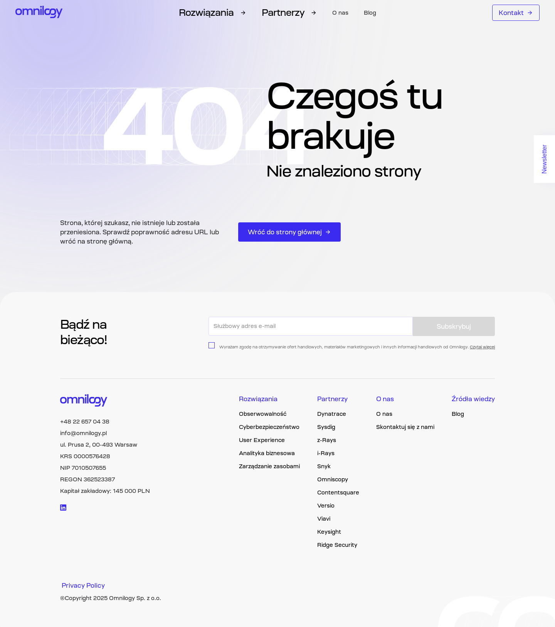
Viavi (323, 518)
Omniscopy (332, 479)
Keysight (329, 532)
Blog (370, 12)
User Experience (262, 440)
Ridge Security (337, 545)
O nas (340, 12)
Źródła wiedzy (473, 399)
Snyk (324, 466)
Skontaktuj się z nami (405, 427)
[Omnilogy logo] (39, 13)
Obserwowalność (262, 414)
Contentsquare (338, 492)
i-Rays (326, 453)
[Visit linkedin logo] (63, 507)
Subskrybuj (454, 326)
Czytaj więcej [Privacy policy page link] (482, 347)
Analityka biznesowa (267, 453)
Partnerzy (332, 399)
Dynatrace (331, 414)
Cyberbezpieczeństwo (269, 427)
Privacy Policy (83, 585)
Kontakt (516, 13)
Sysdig (326, 427)
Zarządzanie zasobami (269, 466)
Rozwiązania (258, 399)
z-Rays (326, 440)
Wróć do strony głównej (289, 232)
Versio (326, 505)
